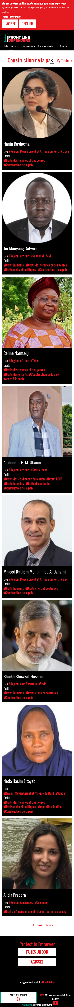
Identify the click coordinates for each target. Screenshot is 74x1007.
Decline (27, 23)
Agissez (37, 962)
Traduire (66, 60)
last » (49, 925)
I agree (10, 23)
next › (40, 925)
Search (63, 46)
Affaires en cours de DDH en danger (55, 997)
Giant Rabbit (49, 982)
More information (12, 17)
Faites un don (28, 46)
